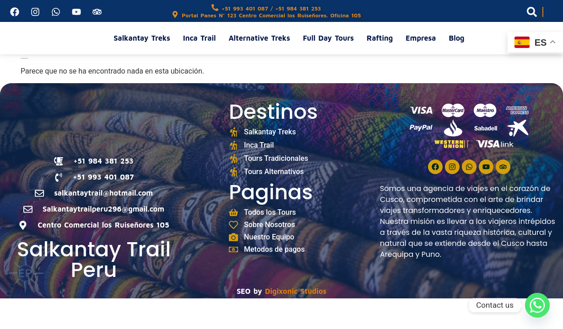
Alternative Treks (259, 38)
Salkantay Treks (142, 38)
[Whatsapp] (537, 305)
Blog (456, 38)
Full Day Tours (328, 38)
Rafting (380, 38)
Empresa (421, 38)
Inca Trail (199, 38)
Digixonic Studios (295, 291)
